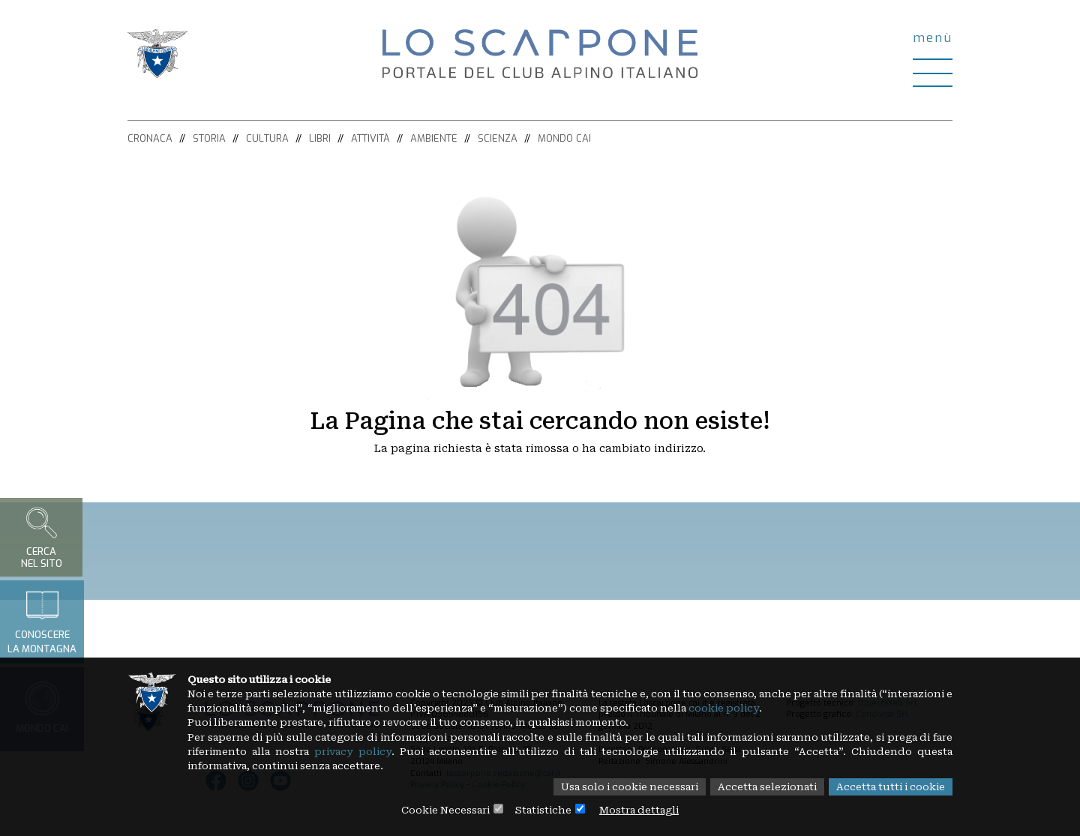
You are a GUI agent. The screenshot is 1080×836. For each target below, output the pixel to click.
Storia (209, 138)
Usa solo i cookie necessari (610, 787)
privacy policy (441, 750)
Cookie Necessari (440, 810)
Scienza (498, 138)
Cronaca (150, 138)
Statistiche (543, 810)
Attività (370, 138)
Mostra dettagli (645, 810)
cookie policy (835, 705)
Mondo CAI (564, 138)
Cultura (267, 138)
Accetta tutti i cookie (887, 787)
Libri (320, 138)
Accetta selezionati (757, 787)
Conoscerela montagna (42, 621)
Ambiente (434, 138)
